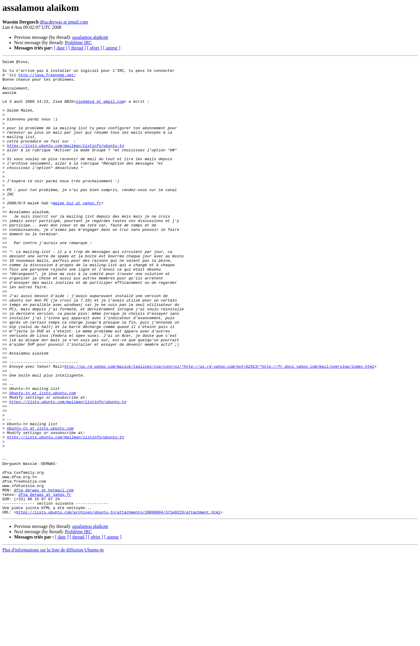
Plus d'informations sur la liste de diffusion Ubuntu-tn (53, 640)
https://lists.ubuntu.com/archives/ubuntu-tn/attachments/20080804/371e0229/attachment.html (118, 603)
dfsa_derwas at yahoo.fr (45, 581)
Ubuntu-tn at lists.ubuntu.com (42, 460)
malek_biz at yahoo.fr (77, 232)
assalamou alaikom (90, 37)
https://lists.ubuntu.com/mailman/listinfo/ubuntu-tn (65, 163)
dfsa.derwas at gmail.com (64, 21)
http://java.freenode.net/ (47, 78)
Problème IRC (78, 42)
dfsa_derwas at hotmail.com (44, 576)
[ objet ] (94, 47)
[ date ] (60, 47)
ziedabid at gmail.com (100, 110)
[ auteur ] (111, 47)
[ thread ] (77, 47)
